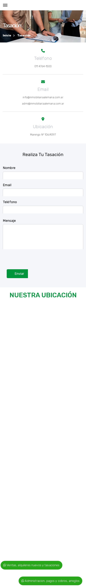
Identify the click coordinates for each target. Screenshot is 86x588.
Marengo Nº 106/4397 (43, 134)
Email (7, 187)
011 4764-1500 (43, 66)
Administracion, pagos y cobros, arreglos (50, 581)
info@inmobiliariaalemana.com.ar (43, 97)
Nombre (9, 170)
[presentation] (31, 256)
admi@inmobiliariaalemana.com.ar (43, 103)
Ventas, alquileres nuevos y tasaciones (31, 565)
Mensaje (9, 226)
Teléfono (10, 204)
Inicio (7, 35)
